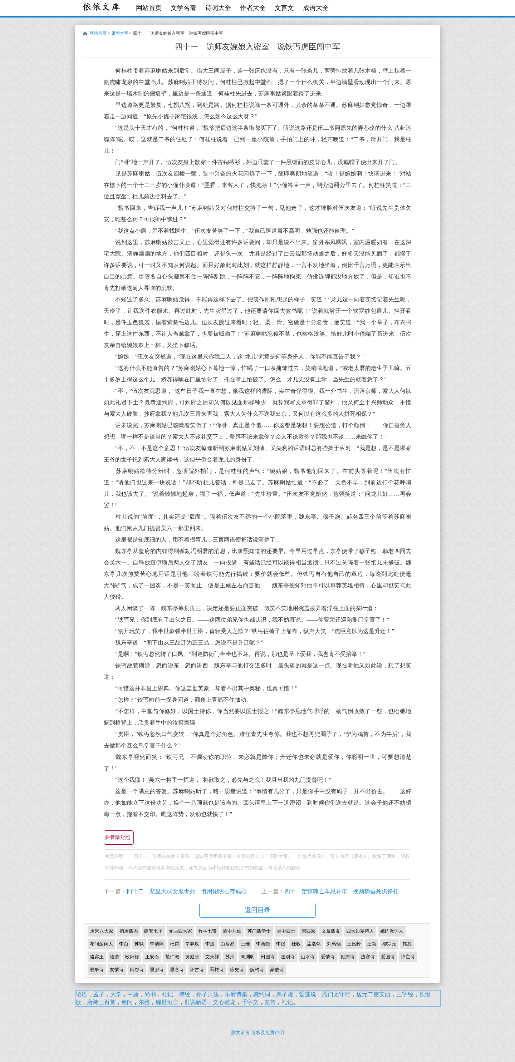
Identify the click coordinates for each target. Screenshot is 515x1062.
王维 (245, 944)
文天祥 (212, 956)
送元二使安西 (373, 994)
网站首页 (149, 7)
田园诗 (268, 956)
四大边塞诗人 (360, 931)
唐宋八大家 (101, 931)
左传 (270, 1002)
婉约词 (261, 994)
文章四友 (331, 931)
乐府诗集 (236, 994)
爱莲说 (307, 994)
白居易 (228, 944)
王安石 (152, 956)
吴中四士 (286, 931)
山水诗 (308, 956)
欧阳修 (132, 956)
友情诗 (117, 969)
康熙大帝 (119, 33)
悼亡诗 (408, 956)
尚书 (150, 994)
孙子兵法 (207, 994)
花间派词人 (101, 944)
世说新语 (195, 1002)
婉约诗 (257, 969)
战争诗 (97, 969)
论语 (81, 994)
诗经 (184, 994)
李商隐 (263, 944)
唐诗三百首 (101, 1002)
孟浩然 (314, 944)
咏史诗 (237, 969)
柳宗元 (389, 944)
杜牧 (296, 944)
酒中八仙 (232, 931)
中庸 (133, 994)
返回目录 (257, 910)
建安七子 (153, 931)
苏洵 (230, 956)
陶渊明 (248, 956)
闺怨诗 (137, 969)
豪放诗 (277, 969)
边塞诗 (368, 956)
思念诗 (177, 969)
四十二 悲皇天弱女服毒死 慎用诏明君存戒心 (187, 891)
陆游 (114, 956)
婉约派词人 (391, 931)
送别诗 (288, 956)
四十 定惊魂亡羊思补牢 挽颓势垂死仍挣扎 (341, 891)
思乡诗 (157, 969)
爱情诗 (328, 956)
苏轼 (139, 944)
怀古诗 (197, 969)
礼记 (167, 994)
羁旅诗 (217, 969)
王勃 (371, 944)
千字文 (250, 1002)
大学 (116, 994)
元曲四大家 (180, 931)
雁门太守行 (336, 994)
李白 (123, 944)
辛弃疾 (192, 944)
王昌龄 (354, 944)
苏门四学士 (259, 931)
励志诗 (348, 956)
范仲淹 (172, 956)
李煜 (210, 944)
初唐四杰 (128, 931)
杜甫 (174, 944)
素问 (127, 1002)
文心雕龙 (224, 1002)
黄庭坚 (192, 956)
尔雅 (144, 1002)
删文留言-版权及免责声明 (257, 1032)
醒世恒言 (167, 1002)
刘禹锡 (334, 944)
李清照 (157, 944)
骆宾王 (97, 956)
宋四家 (308, 931)
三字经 (404, 994)
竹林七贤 (207, 931)
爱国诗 (388, 956)
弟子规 (284, 994)
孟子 (98, 994)
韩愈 (407, 944)
